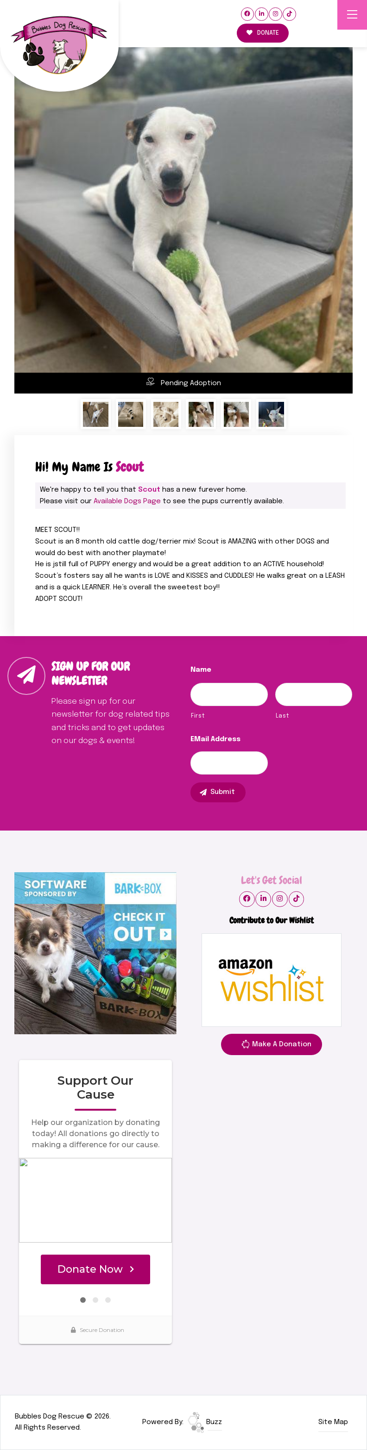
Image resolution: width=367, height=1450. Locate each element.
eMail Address (215, 739)
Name (200, 670)
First (197, 716)
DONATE (263, 33)
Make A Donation (276, 1046)
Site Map (333, 1422)
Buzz (205, 1422)
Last (282, 716)
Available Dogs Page (127, 501)
